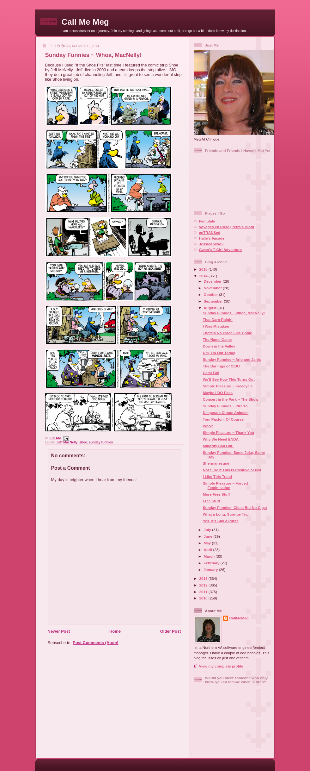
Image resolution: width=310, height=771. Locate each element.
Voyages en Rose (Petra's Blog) (226, 227)
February (212, 563)
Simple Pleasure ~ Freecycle (228, 386)
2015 (204, 269)
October (211, 294)
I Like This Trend (217, 476)
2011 (204, 592)
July (208, 530)
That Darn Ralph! (218, 319)
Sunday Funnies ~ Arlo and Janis (232, 359)
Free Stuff (211, 501)
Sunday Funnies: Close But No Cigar (235, 507)
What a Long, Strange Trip (226, 514)
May (208, 543)
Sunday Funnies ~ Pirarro (225, 406)
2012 (204, 585)
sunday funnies (101, 442)
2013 (204, 578)
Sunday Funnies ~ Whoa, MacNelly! (93, 55)
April (208, 550)
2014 (204, 276)
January (211, 569)
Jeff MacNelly (67, 442)
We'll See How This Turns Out (229, 379)
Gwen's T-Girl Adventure (220, 250)
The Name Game (217, 339)
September (214, 301)
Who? (208, 426)
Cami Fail (211, 373)
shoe (83, 442)
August (211, 308)
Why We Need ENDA (221, 439)
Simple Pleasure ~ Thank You (228, 432)
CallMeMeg (239, 618)
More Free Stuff (216, 494)
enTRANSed (210, 232)
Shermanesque (216, 463)
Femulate (207, 221)
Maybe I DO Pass (218, 393)
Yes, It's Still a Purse (221, 521)
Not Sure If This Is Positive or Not (232, 470)
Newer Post (59, 631)
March (210, 556)
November (213, 288)
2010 (204, 598)
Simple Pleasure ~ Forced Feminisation (225, 485)
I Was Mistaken (216, 326)
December (213, 281)
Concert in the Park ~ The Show (230, 399)
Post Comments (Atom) (95, 642)
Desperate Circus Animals (225, 413)
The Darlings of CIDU (221, 366)
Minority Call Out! (218, 446)
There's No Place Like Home (227, 333)
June (209, 536)
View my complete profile (221, 666)
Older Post (170, 631)
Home (115, 631)
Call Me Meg (85, 22)
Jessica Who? (211, 244)
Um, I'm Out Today (219, 353)
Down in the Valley (219, 346)
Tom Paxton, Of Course (223, 419)
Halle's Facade (212, 238)
